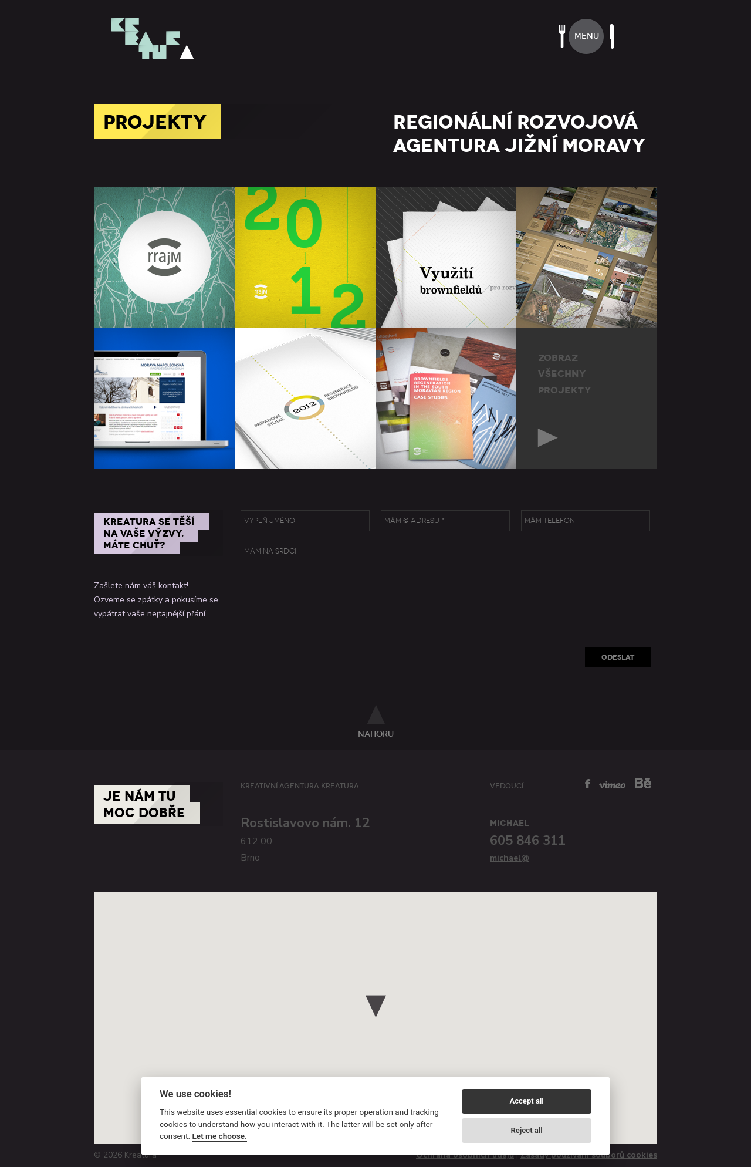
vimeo (612, 784)
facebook (588, 783)
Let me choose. (219, 1136)
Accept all (526, 1101)
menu (586, 36)
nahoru (376, 733)
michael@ (509, 858)
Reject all (527, 1130)
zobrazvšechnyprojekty (564, 374)
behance (643, 783)
